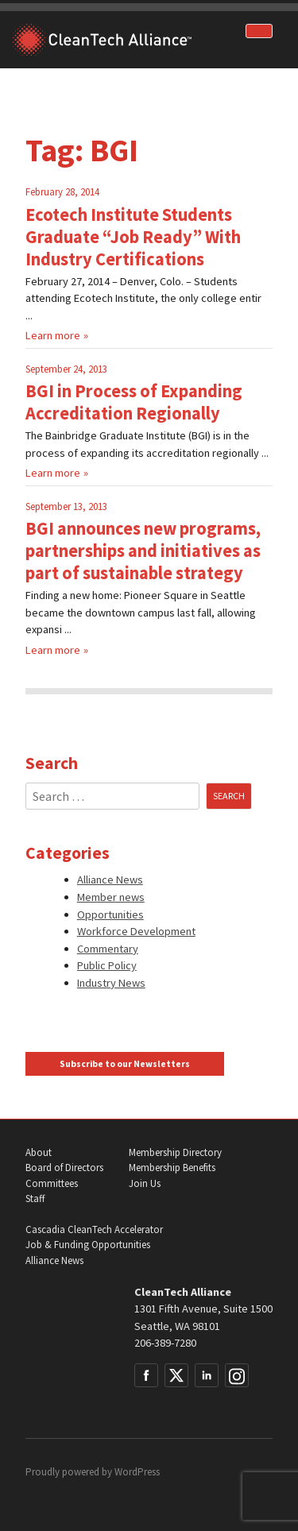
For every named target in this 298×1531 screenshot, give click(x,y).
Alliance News (110, 879)
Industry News (111, 983)
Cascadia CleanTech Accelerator (94, 1229)
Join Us (145, 1183)
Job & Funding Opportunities (87, 1244)
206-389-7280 (165, 1343)
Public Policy (107, 965)
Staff (35, 1198)
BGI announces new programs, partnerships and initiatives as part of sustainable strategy (143, 550)
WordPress (137, 1472)
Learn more (52, 335)
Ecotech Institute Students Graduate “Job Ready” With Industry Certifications (133, 236)
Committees (51, 1183)
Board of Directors (64, 1167)
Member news (111, 897)
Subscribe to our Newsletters (125, 1063)
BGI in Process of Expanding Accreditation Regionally (133, 402)
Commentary (107, 948)
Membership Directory (175, 1152)
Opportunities (110, 914)
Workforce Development (136, 931)
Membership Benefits (172, 1167)
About (38, 1152)
